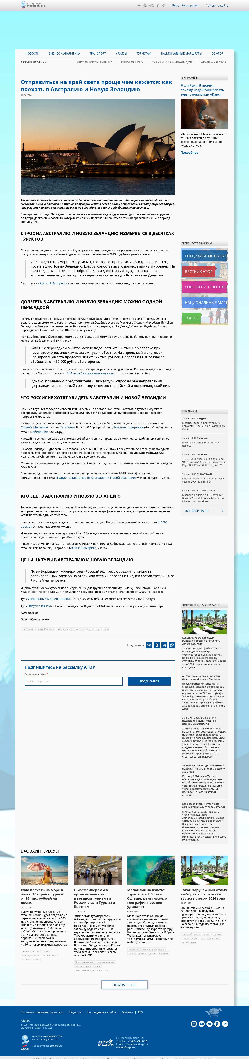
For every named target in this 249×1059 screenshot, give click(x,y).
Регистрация (191, 5)
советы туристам (30, 948)
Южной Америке (82, 543)
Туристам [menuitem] (144, 53)
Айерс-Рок (39, 429)
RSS (129, 1009)
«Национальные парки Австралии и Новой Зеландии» (93, 474)
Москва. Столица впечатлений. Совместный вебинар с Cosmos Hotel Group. (204, 423)
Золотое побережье (124, 425)
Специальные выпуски (198, 253)
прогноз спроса (83, 963)
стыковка (87, 622)
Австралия (27, 622)
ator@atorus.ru (49, 1036)
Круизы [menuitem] (121, 53)
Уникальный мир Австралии (47, 593)
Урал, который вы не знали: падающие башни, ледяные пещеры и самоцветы (199, 718)
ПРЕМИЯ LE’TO (148, 62)
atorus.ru (196, 1055)
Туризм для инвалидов (182, 62)
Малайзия (134, 946)
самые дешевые (30, 952)
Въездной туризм (84, 959)
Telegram (164, 5)
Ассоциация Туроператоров (36, 4)
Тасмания (65, 425)
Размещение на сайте (93, 1009)
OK (158, 5)
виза (107, 622)
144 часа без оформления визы (88, 372)
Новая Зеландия (45, 622)
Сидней (26, 425)
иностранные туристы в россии (91, 967)
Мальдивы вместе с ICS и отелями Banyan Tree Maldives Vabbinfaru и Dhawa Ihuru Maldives (203, 495)
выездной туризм (191, 931)
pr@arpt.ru (56, 1042)
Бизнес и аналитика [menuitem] (64, 53)
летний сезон (49, 952)
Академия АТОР (216, 62)
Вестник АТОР (191, 268)
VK (152, 5)
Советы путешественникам (200, 284)
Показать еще (124, 982)
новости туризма (105, 959)
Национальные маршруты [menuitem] (181, 53)
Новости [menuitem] (32, 53)
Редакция (69, 1009)
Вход (176, 5)
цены (98, 622)
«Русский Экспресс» (51, 283)
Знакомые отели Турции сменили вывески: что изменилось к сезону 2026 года (203, 765)
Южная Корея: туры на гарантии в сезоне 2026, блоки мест (203, 477)
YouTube (145, 5)
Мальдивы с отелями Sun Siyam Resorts (201, 441)
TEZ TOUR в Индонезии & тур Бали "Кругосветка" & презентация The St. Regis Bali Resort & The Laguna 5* (204, 459)
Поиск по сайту (217, 5)
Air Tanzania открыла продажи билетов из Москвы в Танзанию (201, 675)
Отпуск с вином (38, 599)
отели (153, 950)
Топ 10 (187, 315)
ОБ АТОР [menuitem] (217, 53)
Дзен (140, 5)
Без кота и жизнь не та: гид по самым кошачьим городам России (203, 802)
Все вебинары (195, 508)
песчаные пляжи (31, 956)
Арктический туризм (117, 62)
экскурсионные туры (68, 622)
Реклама (117, 1009)
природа (163, 950)
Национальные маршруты (200, 299)
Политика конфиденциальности (40, 1009)
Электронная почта (35, 667)
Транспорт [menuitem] (98, 53)
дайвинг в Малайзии (153, 946)
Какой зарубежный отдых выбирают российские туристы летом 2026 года (201, 638)
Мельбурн (40, 425)
